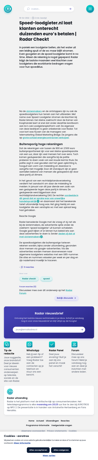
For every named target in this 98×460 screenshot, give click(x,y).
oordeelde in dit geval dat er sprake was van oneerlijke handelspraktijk (48, 198)
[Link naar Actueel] (40, 421)
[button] (70, 9)
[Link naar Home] (31, 421)
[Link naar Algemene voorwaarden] (33, 431)
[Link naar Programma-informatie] (37, 425)
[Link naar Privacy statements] (57, 431)
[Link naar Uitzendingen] (52, 421)
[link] (29, 278)
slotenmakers (34, 111)
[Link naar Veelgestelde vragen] (61, 425)
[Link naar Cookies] (73, 431)
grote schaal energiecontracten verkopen (46, 137)
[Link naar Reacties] (65, 421)
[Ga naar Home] (8, 9)
